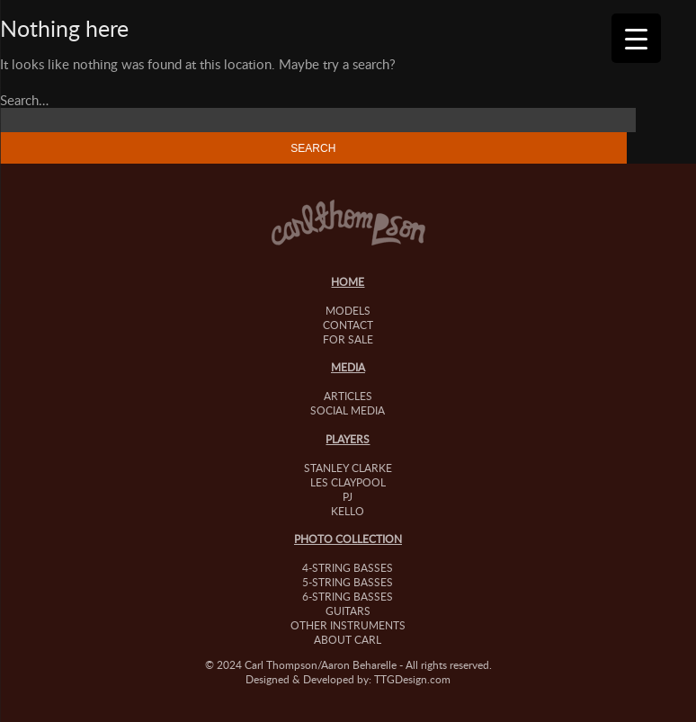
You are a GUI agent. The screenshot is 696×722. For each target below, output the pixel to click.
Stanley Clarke (348, 467)
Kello (347, 511)
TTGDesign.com (412, 679)
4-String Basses (347, 567)
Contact (348, 324)
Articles (348, 395)
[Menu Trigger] (636, 38)
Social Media (347, 410)
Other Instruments (348, 625)
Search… (24, 100)
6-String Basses (347, 596)
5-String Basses (347, 582)
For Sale (348, 339)
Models (348, 310)
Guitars (348, 610)
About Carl (347, 639)
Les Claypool (348, 482)
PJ (347, 496)
